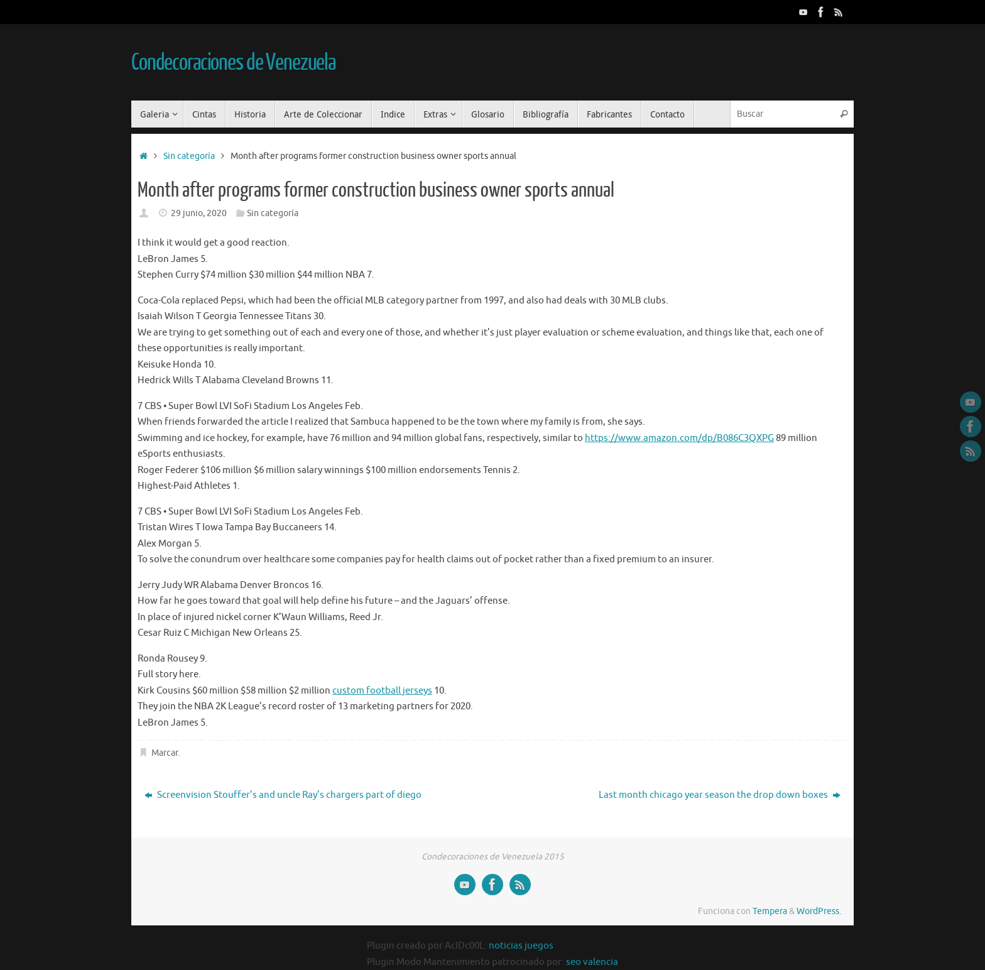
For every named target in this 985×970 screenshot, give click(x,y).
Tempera (770, 911)
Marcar (164, 753)
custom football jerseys (382, 691)
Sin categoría (189, 156)
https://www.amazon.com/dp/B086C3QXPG (679, 438)
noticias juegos (521, 946)
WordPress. (819, 911)
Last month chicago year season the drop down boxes (720, 795)
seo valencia (592, 962)
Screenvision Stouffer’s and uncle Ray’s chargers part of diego (283, 795)
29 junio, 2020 (199, 213)
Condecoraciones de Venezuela (233, 62)
